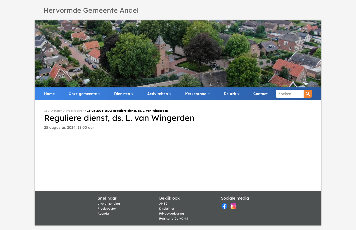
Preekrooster (75, 110)
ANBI (163, 203)
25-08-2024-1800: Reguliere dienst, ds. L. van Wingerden (127, 110)
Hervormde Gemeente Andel (91, 10)
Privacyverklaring (171, 213)
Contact (260, 94)
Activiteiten (157, 94)
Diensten (122, 94)
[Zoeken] (290, 94)
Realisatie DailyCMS (173, 218)
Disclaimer (166, 208)
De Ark (230, 94)
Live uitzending (109, 203)
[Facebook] (224, 206)
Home (49, 94)
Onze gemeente (83, 94)
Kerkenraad (196, 94)
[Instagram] (233, 206)
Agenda (103, 213)
